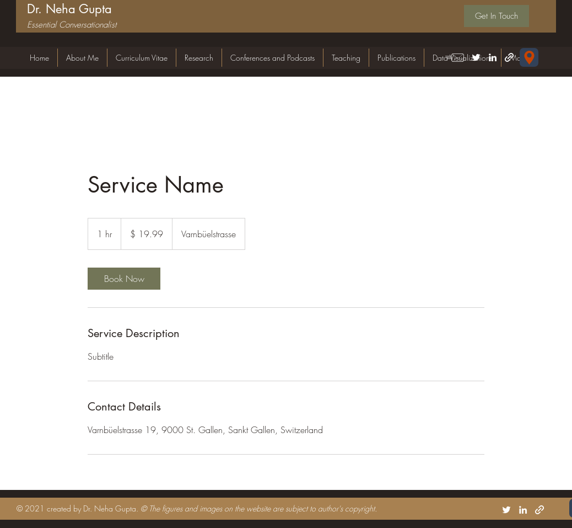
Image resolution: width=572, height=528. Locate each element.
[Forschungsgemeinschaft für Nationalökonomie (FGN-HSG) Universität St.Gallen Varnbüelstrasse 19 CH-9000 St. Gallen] (529, 57)
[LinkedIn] (492, 57)
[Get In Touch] (496, 16)
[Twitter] (476, 57)
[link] (124, 279)
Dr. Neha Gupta (69, 9)
